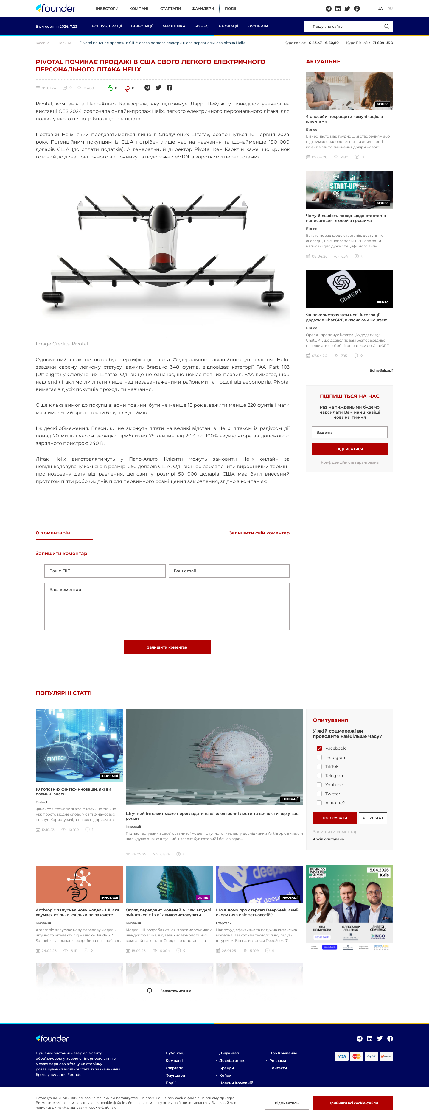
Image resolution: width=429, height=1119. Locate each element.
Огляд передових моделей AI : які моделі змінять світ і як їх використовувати (168, 917)
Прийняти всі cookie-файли (350, 1103)
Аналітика (173, 26)
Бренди (226, 1073)
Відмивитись (278, 1103)
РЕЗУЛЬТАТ (373, 822)
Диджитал (229, 1058)
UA (380, 8)
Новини (66, 42)
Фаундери (203, 8)
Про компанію (283, 1058)
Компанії (139, 8)
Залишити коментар (167, 651)
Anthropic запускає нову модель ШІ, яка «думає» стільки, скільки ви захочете (77, 917)
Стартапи (170, 8)
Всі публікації (107, 26)
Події (230, 8)
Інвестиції (142, 26)
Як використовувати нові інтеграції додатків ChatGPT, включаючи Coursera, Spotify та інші (347, 323)
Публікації (175, 1058)
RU (390, 8)
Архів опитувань (328, 844)
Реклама (277, 1065)
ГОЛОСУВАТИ (335, 822)
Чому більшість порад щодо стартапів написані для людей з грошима (346, 220)
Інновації (227, 26)
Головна (43, 42)
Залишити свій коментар (258, 533)
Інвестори (107, 8)
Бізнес (201, 26)
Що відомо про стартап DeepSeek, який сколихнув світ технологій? (257, 917)
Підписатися (349, 453)
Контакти (278, 1073)
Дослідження (232, 1065)
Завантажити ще (169, 996)
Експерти (257, 26)
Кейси (225, 1080)
